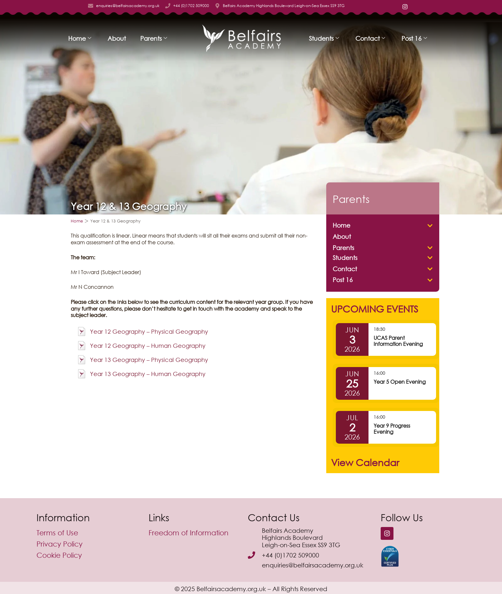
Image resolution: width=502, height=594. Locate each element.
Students (324, 38)
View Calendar (365, 462)
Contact (370, 38)
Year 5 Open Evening (400, 382)
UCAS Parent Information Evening (398, 341)
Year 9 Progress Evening (392, 428)
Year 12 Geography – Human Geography (148, 345)
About (117, 38)
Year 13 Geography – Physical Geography (149, 359)
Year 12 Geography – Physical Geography (149, 331)
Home (79, 38)
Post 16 (414, 38)
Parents (153, 38)
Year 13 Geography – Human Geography (148, 373)
